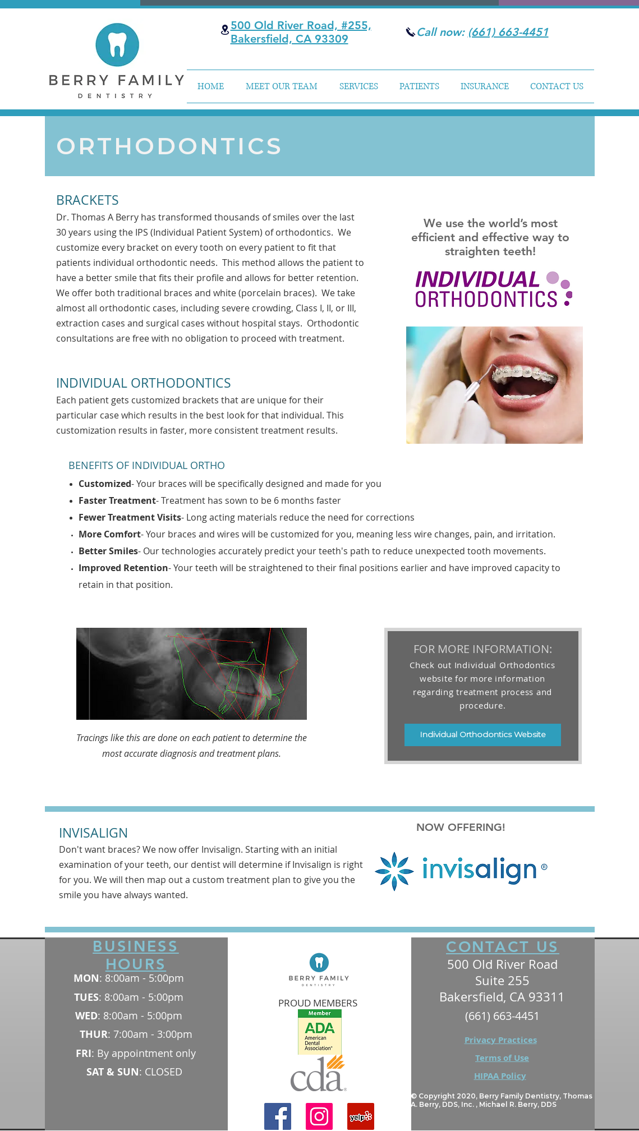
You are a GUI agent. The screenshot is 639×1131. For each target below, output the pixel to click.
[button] (359, 86)
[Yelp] (360, 1116)
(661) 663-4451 (508, 32)
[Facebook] (277, 1116)
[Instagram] (319, 1116)
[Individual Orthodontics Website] (482, 735)
